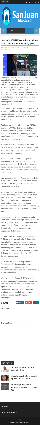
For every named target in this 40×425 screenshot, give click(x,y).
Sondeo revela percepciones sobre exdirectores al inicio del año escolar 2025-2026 (23, 387)
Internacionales (6, 49)
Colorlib (27, 423)
